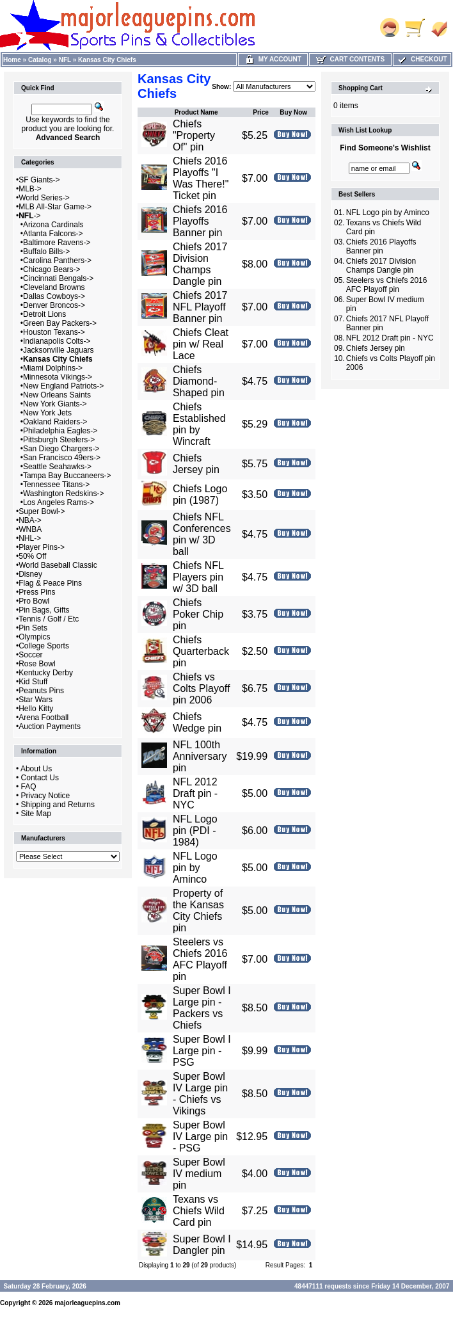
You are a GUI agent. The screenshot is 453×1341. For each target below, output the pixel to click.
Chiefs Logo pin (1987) (200, 494)
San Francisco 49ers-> (61, 457)
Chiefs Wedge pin (197, 722)
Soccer (30, 654)
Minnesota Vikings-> (57, 377)
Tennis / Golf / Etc (49, 618)
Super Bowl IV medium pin (199, 1174)
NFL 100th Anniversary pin (199, 756)
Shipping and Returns (58, 804)
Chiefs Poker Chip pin (198, 614)
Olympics (34, 636)
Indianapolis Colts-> (57, 341)
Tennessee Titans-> (56, 484)
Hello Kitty (36, 708)
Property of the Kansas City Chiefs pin (198, 910)
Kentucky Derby (46, 672)
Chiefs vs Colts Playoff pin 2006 (201, 688)
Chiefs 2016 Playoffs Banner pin (200, 221)
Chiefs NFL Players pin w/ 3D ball (198, 577)
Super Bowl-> (42, 511)
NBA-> (30, 520)
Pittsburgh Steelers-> (59, 439)
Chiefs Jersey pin (196, 464)
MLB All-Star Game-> (55, 206)
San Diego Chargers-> (61, 448)
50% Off (32, 556)
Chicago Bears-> (52, 269)
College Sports (44, 645)
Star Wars (35, 699)
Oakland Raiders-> (55, 421)
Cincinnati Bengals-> (58, 278)
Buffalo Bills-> (46, 251)
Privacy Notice (45, 795)
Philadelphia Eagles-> (60, 430)
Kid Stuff (33, 681)
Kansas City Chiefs (107, 59)
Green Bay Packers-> (60, 323)
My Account (272, 59)
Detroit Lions (44, 314)
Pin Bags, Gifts (44, 610)
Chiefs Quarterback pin (201, 651)
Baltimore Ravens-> (57, 242)
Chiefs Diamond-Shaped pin (199, 381)
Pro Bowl (34, 601)
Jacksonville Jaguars (58, 350)
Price (260, 112)
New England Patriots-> (63, 385)
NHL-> (30, 538)
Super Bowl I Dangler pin (202, 1244)
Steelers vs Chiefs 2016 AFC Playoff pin (200, 959)
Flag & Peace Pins (50, 583)
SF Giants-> (39, 179)
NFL (65, 59)
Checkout (422, 59)
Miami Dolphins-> (53, 368)
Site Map (36, 813)
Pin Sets (33, 627)
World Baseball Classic (58, 565)
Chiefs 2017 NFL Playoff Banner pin (200, 307)
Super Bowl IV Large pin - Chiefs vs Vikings (200, 1093)
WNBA (30, 529)
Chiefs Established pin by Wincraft (199, 424)
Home (12, 59)
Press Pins (37, 592)
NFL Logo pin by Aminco (195, 868)
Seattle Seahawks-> (57, 466)
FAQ (28, 786)
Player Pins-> (42, 547)
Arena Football (43, 717)
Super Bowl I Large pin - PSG (202, 1051)
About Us (36, 768)
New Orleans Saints (57, 394)
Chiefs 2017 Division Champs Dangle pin (200, 264)
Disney (30, 574)
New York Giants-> (55, 403)
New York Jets (47, 412)
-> (29, 215)
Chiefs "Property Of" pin (194, 135)
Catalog (40, 59)
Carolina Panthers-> (57, 260)
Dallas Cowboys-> (54, 296)
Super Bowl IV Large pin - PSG (200, 1136)
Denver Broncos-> (54, 305)
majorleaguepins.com (87, 1302)
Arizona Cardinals (53, 224)
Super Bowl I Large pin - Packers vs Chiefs (202, 1008)
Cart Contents (350, 59)
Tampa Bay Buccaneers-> (67, 475)
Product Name (196, 112)
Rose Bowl (37, 663)
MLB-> (30, 188)
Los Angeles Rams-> (58, 502)
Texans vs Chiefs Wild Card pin (199, 1211)
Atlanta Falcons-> (53, 233)
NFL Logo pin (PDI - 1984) (195, 830)
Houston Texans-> (54, 332)
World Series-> (44, 197)
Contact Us (40, 777)
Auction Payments (50, 726)
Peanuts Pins (41, 690)
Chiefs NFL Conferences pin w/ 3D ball (202, 534)
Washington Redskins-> (63, 493)
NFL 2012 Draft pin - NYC (195, 793)
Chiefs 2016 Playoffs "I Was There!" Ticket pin (200, 178)
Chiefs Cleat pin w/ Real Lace (200, 344)
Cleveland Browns (54, 287)
